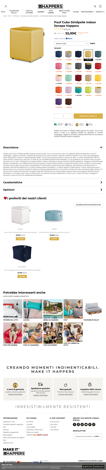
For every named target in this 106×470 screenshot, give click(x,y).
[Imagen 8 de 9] (53, 337)
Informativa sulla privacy (34, 430)
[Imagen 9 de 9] (73, 336)
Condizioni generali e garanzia (13, 424)
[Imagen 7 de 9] (32, 337)
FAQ (4, 427)
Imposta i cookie (64, 467)
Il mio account (54, 422)
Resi (4, 440)
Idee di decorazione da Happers (14, 437)
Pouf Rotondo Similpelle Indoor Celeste (54, 235)
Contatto (29, 424)
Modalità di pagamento (11, 432)
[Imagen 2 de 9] (32, 312)
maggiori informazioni (15, 394)
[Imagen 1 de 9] (12, 312)
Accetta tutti (85, 466)
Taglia (92, 46)
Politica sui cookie (32, 432)
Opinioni (67, 32)
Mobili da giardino (50, 324)
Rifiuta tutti (98, 466)
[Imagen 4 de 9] (73, 312)
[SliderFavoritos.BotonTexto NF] (88, 207)
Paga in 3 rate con (63, 41)
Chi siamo (29, 422)
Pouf (65, 324)
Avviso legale (30, 427)
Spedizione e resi (9, 422)
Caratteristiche (12, 185)
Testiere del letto (10, 324)
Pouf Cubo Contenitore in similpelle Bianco (20, 235)
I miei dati (53, 427)
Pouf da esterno (50, 349)
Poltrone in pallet (91, 324)
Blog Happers (7, 435)
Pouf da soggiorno (31, 349)
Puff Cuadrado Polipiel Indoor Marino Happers (22, 274)
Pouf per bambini (10, 349)
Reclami (6, 430)
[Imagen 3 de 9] (53, 312)
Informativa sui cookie (8, 467)
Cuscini (26, 324)
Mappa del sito (8, 443)
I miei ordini (53, 424)
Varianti (57, 51)
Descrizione (10, 150)
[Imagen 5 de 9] (93, 312)
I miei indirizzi (54, 430)
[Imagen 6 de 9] (12, 337)
